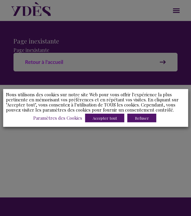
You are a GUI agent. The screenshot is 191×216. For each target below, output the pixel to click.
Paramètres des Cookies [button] (57, 118)
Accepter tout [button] (105, 118)
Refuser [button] (142, 118)
